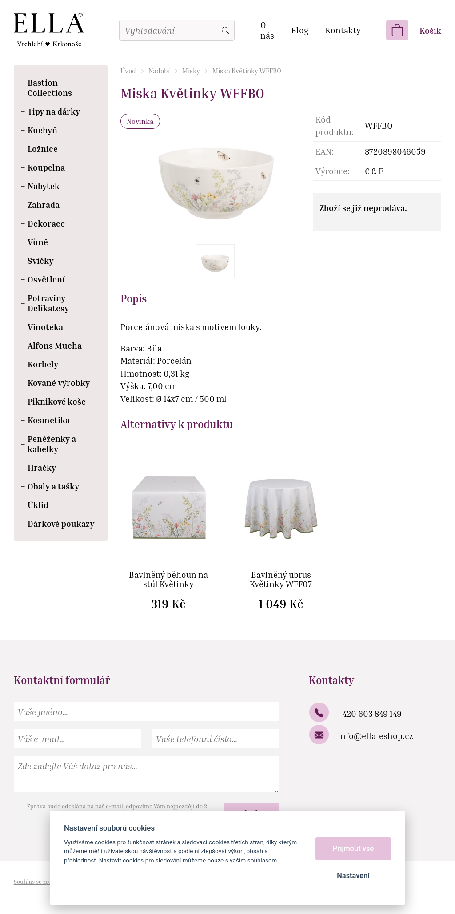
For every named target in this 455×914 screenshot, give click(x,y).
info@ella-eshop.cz (375, 736)
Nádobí (159, 71)
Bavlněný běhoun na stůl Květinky (168, 579)
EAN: (324, 151)
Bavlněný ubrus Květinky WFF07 (281, 579)
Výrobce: (332, 171)
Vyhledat (225, 30)
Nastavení (353, 875)
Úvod (128, 71)
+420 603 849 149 (370, 713)
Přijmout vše (353, 848)
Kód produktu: (334, 125)
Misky (191, 71)
